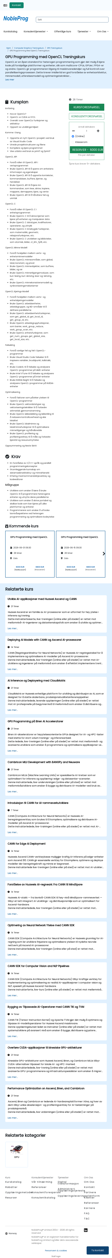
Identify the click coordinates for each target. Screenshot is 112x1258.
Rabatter (11, 1187)
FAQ (87, 1213)
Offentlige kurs (62, 31)
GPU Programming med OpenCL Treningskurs (29, 50)
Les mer (9, 79)
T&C (87, 1218)
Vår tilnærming (42, 1182)
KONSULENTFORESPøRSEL (86, 116)
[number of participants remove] (74, 131)
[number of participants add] (98, 131)
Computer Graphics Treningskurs (29, 48)
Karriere (89, 1208)
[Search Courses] (72, 19)
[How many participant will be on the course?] (86, 131)
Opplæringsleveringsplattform (79, 1196)
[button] (103, 554)
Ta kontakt (97, 1250)
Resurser (11, 1197)
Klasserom (81, 142)
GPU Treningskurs (54, 48)
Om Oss (102, 31)
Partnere (90, 1192)
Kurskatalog (10, 31)
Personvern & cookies (56, 1250)
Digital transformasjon (68, 1182)
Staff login (56, 1256)
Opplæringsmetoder (19, 1192)
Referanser (39, 1187)
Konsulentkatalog (43, 1197)
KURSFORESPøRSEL (87, 107)
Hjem (8, 48)
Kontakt (16, 5)
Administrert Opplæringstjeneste (71, 1189)
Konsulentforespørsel (46, 1192)
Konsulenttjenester (35, 31)
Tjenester (83, 31)
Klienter (89, 1197)
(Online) (80, 136)
